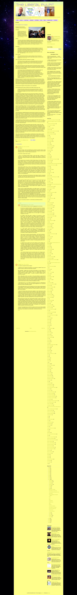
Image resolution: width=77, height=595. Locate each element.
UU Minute (55, 20)
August (50, 485)
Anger (48, 126)
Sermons (21, 20)
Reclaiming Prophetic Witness (51, 344)
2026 (49, 467)
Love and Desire (49, 282)
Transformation (49, 414)
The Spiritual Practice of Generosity (52, 400)
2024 (49, 470)
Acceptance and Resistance (51, 123)
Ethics (48, 199)
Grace (48, 230)
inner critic (48, 252)
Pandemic (48, 319)
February (50, 515)
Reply (19, 310)
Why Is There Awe (50, 451)
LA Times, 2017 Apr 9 (29, 52)
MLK (48, 298)
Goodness (48, 229)
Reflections (31, 20)
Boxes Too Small (49, 147)
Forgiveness (49, 217)
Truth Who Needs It (50, 419)
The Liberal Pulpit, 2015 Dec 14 (29, 77)
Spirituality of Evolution (50, 378)
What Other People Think (51, 444)
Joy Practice (51, 493)
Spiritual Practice (49, 20)
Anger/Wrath (51, 500)
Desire (48, 181)
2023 (49, 471)
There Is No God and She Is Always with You (54, 406)
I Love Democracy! (52, 511)
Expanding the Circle (50, 205)
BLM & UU (48, 144)
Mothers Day (49, 301)
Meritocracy (49, 291)
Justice (48, 270)
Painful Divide (51, 509)
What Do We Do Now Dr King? (51, 439)
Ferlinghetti (49, 211)
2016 (49, 518)
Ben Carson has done (38, 120)
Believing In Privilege (52, 489)
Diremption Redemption (50, 186)
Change (48, 154)
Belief (48, 135)
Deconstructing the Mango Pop (56, 564)
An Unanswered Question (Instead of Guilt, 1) (55, 558)
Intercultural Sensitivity (50, 256)
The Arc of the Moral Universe (51, 387)
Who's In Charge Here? (50, 448)
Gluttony (50, 504)
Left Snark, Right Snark (52, 508)
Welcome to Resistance (50, 438)
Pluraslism (48, 325)
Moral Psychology (50, 300)
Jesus (48, 261)
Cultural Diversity (49, 169)
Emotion (48, 196)
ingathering (49, 250)
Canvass (48, 151)
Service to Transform (50, 365)
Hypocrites (48, 246)
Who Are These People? (51, 447)
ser (47, 362)
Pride (49, 496)
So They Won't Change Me (56, 527)
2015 (49, 519)
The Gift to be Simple (50, 393)
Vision (48, 426)
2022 (49, 472)
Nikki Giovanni (49, 307)
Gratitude (48, 232)
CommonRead (49, 160)
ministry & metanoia (50, 295)
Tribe (48, 416)
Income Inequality (50, 249)
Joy (47, 267)
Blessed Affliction (49, 141)
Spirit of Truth (49, 374)
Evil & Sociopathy (50, 202)
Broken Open (49, 148)
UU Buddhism (49, 423)
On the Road (49, 313)
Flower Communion (50, 214)
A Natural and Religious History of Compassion (54, 121)
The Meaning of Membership (51, 396)
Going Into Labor (49, 227)
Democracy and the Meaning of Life (52, 176)
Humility (48, 244)
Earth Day (48, 189)
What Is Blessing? (50, 441)
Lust (49, 498)
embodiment (49, 195)
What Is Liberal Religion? (51, 442)
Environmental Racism (50, 198)
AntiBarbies (49, 129)
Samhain (48, 357)
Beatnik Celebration (50, 132)
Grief (48, 235)
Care (48, 153)
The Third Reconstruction (51, 402)
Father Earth (49, 208)
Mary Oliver (49, 285)
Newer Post (18, 328)
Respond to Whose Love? (51, 353)
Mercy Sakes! (49, 288)
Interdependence (49, 258)
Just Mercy (49, 269)
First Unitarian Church (33, 17)
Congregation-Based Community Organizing (53, 163)
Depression (49, 178)
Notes (48, 310)
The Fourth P (49, 390)
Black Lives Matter (50, 138)
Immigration (49, 247)
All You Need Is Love (50, 125)
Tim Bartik (19, 146)
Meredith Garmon (23, 204)
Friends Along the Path (50, 220)
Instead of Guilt (49, 253)
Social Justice (49, 372)
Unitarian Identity (49, 422)
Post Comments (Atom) (32, 331)
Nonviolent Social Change (51, 309)
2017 (49, 479)
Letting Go (48, 273)
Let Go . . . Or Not (50, 272)
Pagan (48, 316)
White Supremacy (50, 445)
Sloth (49, 503)
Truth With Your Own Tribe (53, 490)
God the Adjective (50, 223)
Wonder (48, 457)
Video (41, 20)
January (50, 516)
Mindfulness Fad (49, 294)
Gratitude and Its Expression (51, 233)
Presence (48, 331)
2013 (49, 522)
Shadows (48, 369)
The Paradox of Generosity (51, 397)
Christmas (48, 157)
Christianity (49, 156)
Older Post (43, 328)
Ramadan (48, 340)
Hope (48, 241)
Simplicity (48, 371)
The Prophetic (49, 399)
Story (48, 381)
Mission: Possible (49, 297)
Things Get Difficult (50, 410)
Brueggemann (49, 150)
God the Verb (49, 224)
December (50, 480)
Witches (48, 456)
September (51, 484)
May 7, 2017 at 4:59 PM (29, 204)
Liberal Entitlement (50, 276)
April (50, 512)
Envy (49, 499)
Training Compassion (50, 413)
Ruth (48, 356)
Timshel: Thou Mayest (50, 411)
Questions (48, 334)
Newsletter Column (50, 306)
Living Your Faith (49, 279)
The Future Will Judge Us (51, 391)
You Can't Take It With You (55, 569)
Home (17, 20)
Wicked (48, 454)
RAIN (48, 338)
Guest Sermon (49, 236)
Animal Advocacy (49, 128)
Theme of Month (49, 403)
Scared (48, 359)
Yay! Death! (49, 460)
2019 (49, 476)
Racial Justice (49, 335)
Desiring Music (49, 182)
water (48, 435)
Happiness (48, 238)
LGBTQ (48, 275)
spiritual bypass (49, 375)
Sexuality (48, 366)
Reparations (49, 350)
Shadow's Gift (49, 368)
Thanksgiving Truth (50, 384)
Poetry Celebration (50, 328)
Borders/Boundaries (50, 145)
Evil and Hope (49, 204)
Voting (48, 429)
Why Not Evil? (49, 453)
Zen (47, 463)
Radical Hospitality (50, 337)
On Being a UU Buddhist (51, 312)
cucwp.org (48, 42)
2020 (49, 475)
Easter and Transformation (51, 192)
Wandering (48, 432)
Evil (47, 201)
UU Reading (36, 20)
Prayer (48, 329)
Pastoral (48, 322)
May (50, 488)
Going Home (49, 226)
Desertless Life (49, 179)
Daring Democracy (50, 172)
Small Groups (26, 20)
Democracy (49, 175)
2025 (49, 468)
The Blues (48, 388)
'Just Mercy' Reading (55, 581)
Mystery (48, 303)
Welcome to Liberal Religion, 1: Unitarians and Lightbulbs (56, 539)
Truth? (48, 420)
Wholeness (49, 450)
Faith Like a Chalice (50, 207)
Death (48, 173)
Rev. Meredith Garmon (56, 36)
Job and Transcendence (50, 266)
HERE (56, 114)
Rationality (48, 341)
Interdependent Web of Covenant (52, 259)
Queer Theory (49, 332)
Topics (45, 20)
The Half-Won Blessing (50, 394)
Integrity (48, 255)
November (50, 481)
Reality (48, 343)
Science (48, 360)
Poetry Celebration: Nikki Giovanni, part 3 (55, 533)
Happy (48, 239)
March (50, 514)
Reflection (19, 141)
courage (48, 166)
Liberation (48, 278)
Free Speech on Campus (52, 507)
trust (48, 417)
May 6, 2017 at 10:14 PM (25, 146)
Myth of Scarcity (49, 304)
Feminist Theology (50, 210)
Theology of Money (50, 405)
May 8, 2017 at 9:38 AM (25, 264)
